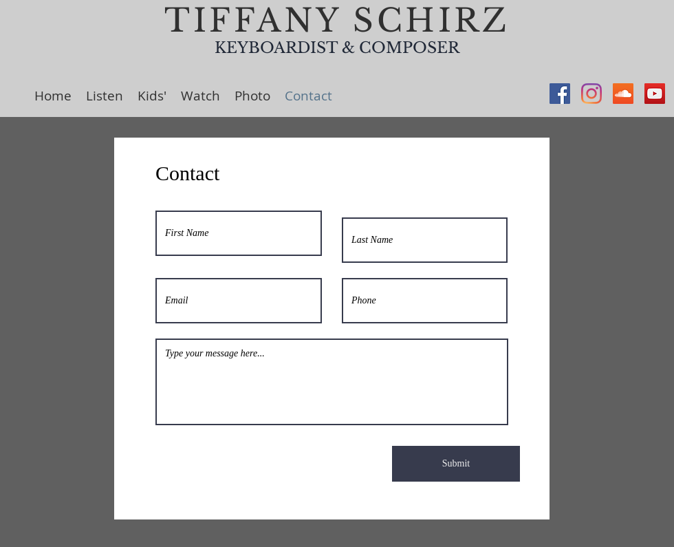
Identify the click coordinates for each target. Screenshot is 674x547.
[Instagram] (591, 93)
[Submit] (456, 464)
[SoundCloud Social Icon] (623, 93)
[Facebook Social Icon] (560, 93)
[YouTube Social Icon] (654, 93)
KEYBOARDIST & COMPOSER (337, 48)
